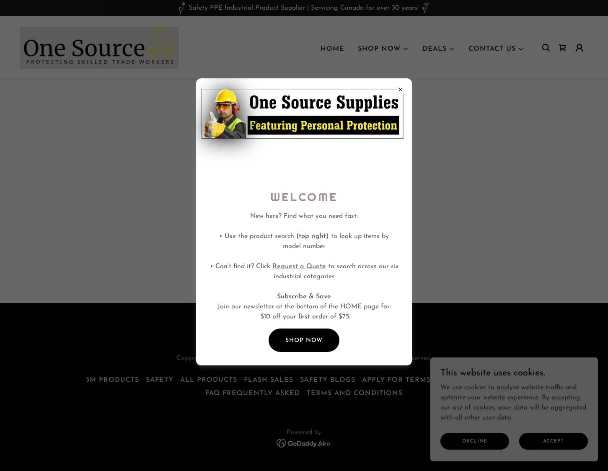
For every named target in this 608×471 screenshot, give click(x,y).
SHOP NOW (303, 340)
